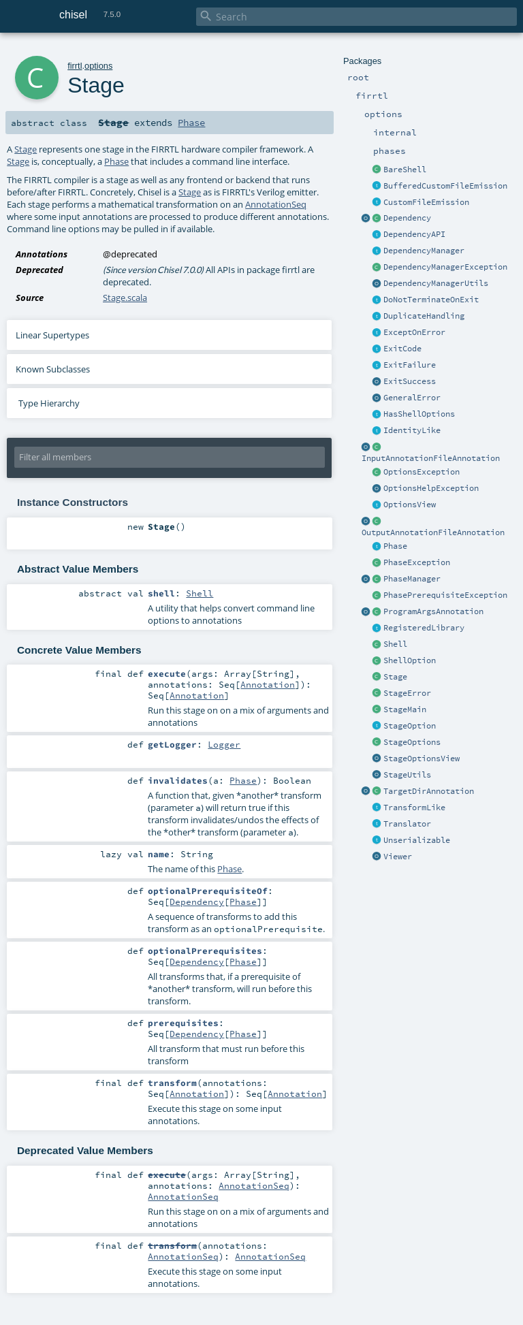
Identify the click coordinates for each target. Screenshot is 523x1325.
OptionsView (409, 504)
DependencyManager (423, 250)
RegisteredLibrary (423, 628)
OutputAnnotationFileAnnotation (433, 532)
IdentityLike (412, 430)
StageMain (404, 709)
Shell (395, 644)
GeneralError (412, 397)
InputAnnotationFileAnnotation (431, 458)
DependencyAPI (414, 234)
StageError (407, 693)
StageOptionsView (421, 758)
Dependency (407, 218)
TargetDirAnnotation (428, 791)
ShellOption (409, 660)
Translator (407, 824)
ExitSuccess (409, 381)
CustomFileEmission (426, 202)
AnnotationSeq (275, 204)
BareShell (404, 169)
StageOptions (412, 742)
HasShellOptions (419, 414)
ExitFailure (409, 365)
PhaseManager (412, 579)
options (98, 66)
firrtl (74, 66)
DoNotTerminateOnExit (431, 299)
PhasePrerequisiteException (445, 595)
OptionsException (421, 472)
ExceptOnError (414, 332)
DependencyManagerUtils (435, 283)
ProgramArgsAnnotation (433, 611)
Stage (395, 677)
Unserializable (416, 840)
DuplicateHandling (423, 316)
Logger (224, 744)
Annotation (267, 684)
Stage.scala (125, 297)
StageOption (409, 726)
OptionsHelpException (431, 488)
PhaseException (416, 562)
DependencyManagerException (445, 267)
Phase (395, 546)
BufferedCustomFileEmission (445, 186)
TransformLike (414, 807)
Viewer (397, 856)
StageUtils (407, 775)
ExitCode (402, 348)
